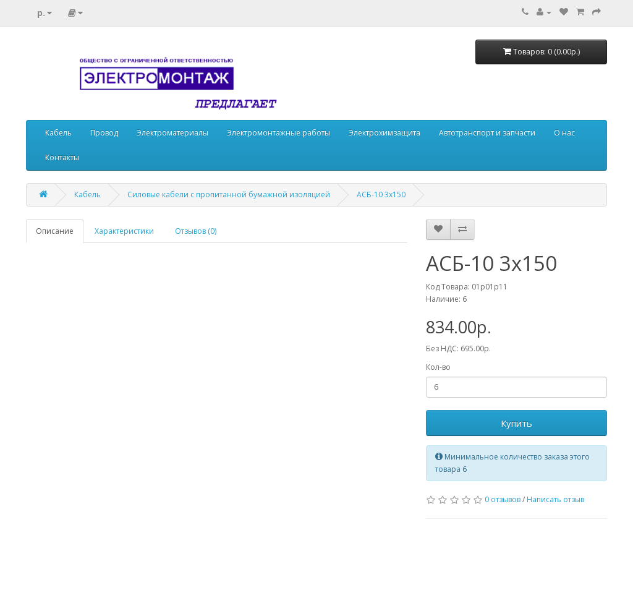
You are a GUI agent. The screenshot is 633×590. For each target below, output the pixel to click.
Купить (516, 423)
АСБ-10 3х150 (381, 194)
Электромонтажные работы (278, 132)
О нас (564, 132)
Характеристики (124, 231)
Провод (104, 132)
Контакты (62, 157)
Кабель (58, 132)
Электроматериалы (172, 132)
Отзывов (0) (195, 231)
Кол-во (438, 367)
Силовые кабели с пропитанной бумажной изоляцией (228, 194)
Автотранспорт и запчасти (487, 132)
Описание (55, 231)
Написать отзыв (555, 499)
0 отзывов (502, 499)
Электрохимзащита (384, 132)
